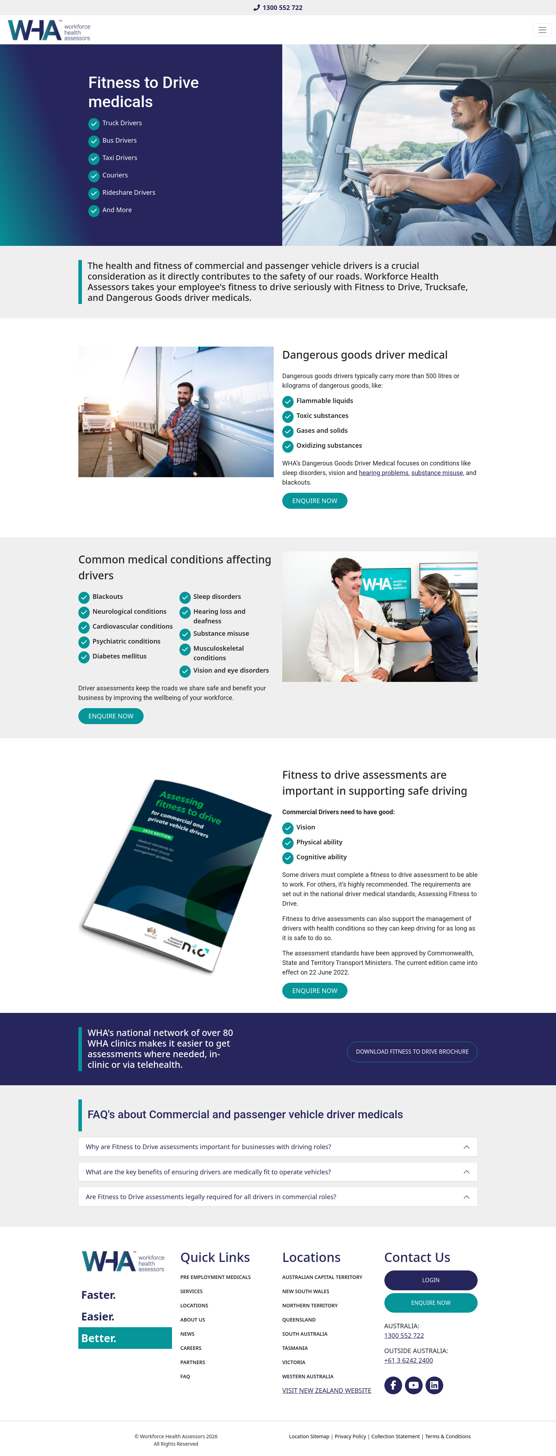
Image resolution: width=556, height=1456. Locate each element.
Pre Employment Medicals (215, 1277)
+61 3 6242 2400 (408, 1360)
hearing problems (383, 472)
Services (191, 1291)
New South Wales (305, 1291)
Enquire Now (314, 500)
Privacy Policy (350, 1436)
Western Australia (308, 1376)
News (187, 1333)
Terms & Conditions (448, 1436)
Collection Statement (395, 1436)
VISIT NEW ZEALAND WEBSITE (326, 1390)
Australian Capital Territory (322, 1277)
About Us (192, 1319)
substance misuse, (437, 472)
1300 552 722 (278, 7)
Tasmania (295, 1348)
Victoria (293, 1362)
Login (431, 1280)
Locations (194, 1305)
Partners (192, 1362)
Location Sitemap (309, 1436)
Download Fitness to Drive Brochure (412, 1051)
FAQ (185, 1376)
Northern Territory (310, 1305)
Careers (191, 1348)
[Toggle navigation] (542, 30)
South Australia (305, 1333)
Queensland (299, 1319)
